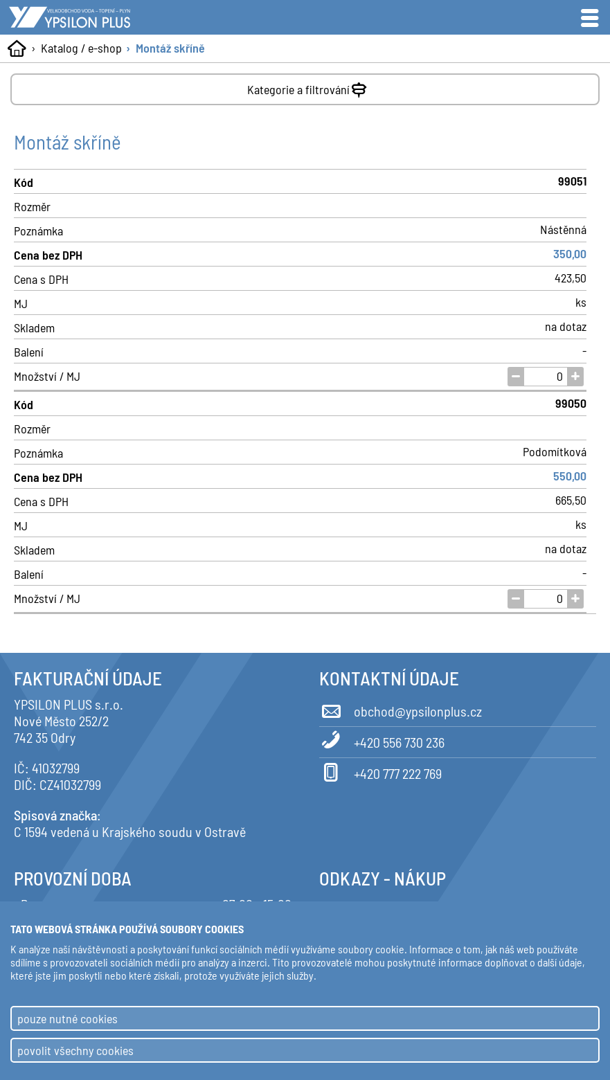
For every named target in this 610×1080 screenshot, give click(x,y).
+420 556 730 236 (382, 740)
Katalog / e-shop (81, 47)
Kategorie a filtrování (308, 87)
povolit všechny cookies (75, 1050)
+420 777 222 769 (380, 771)
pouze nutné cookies (67, 1018)
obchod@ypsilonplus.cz (400, 709)
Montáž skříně (170, 47)
